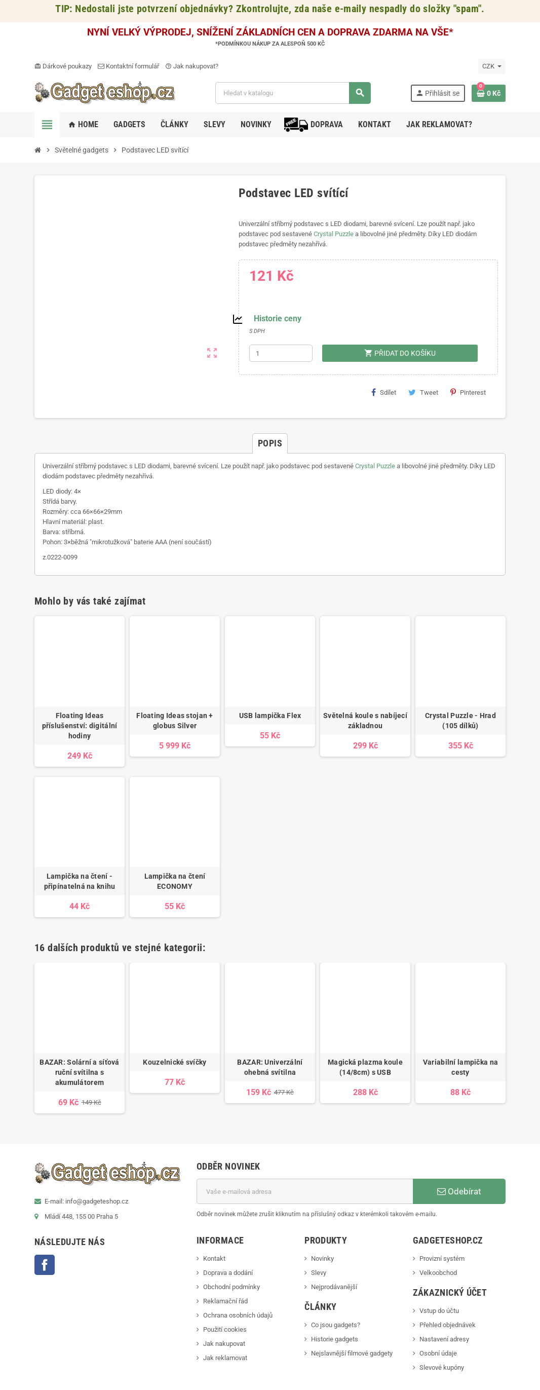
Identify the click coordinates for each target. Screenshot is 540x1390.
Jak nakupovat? (191, 66)
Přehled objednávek (447, 1325)
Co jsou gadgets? (335, 1325)
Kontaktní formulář (128, 66)
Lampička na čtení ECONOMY (175, 881)
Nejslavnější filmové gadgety (352, 1353)
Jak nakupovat (224, 1343)
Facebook (44, 1265)
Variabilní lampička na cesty (460, 1067)
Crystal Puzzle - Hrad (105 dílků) (460, 720)
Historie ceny (277, 318)
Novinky (322, 1258)
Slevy (318, 1272)
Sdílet (383, 392)
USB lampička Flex (270, 715)
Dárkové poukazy (63, 66)
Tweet (423, 392)
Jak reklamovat (225, 1358)
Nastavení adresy (444, 1339)
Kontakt (214, 1258)
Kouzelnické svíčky (174, 1062)
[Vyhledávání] (293, 93)
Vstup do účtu (439, 1310)
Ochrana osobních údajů (238, 1315)
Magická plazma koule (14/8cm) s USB (365, 1067)
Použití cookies (225, 1329)
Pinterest (468, 392)
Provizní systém (442, 1258)
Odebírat (459, 1191)
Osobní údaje (438, 1353)
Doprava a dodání (228, 1272)
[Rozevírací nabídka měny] (492, 66)
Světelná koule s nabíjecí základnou (365, 720)
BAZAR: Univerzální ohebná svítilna (269, 1067)
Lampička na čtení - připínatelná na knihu (79, 881)
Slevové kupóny (441, 1367)
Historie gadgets (334, 1339)
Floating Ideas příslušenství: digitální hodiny (80, 725)
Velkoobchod (438, 1272)
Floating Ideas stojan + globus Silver (174, 720)
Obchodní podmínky (231, 1287)
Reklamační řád (225, 1301)
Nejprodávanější (334, 1287)
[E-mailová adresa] (305, 1191)
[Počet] (281, 353)
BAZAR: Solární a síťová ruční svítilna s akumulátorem (79, 1072)
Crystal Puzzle (334, 234)
